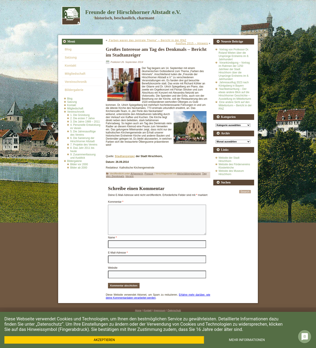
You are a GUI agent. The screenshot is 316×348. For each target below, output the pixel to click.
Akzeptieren (104, 340)
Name (112, 237)
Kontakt (70, 65)
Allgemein (137, 173)
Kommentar (115, 201)
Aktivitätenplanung (189, 173)
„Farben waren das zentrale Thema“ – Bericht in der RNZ (147, 40)
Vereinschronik (76, 81)
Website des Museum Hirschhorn (231, 172)
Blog (68, 49)
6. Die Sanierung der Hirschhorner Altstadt (82, 140)
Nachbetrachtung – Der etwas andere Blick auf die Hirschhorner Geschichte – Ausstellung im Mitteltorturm (235, 93)
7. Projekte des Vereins (83, 144)
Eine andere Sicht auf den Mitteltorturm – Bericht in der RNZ (235, 105)
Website (112, 267)
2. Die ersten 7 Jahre (82, 118)
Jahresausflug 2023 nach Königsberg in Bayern (234, 84)
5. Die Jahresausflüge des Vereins (83, 133)
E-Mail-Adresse (118, 252)
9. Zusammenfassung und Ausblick (82, 156)
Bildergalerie (74, 90)
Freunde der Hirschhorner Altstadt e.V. (133, 12)
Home (138, 310)
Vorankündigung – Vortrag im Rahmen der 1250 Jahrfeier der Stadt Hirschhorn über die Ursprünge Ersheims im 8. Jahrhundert (234, 71)
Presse (148, 173)
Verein (130, 176)
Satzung (71, 57)
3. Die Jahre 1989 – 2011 (85, 121)
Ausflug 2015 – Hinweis (192, 43)
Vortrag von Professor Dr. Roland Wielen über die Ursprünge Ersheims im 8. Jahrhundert (234, 54)
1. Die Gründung (80, 115)
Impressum (159, 310)
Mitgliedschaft (75, 73)
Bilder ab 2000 (78, 167)
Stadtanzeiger (125, 156)
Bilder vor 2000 (79, 164)
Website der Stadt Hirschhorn (229, 159)
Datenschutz (174, 310)
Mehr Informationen (247, 340)
